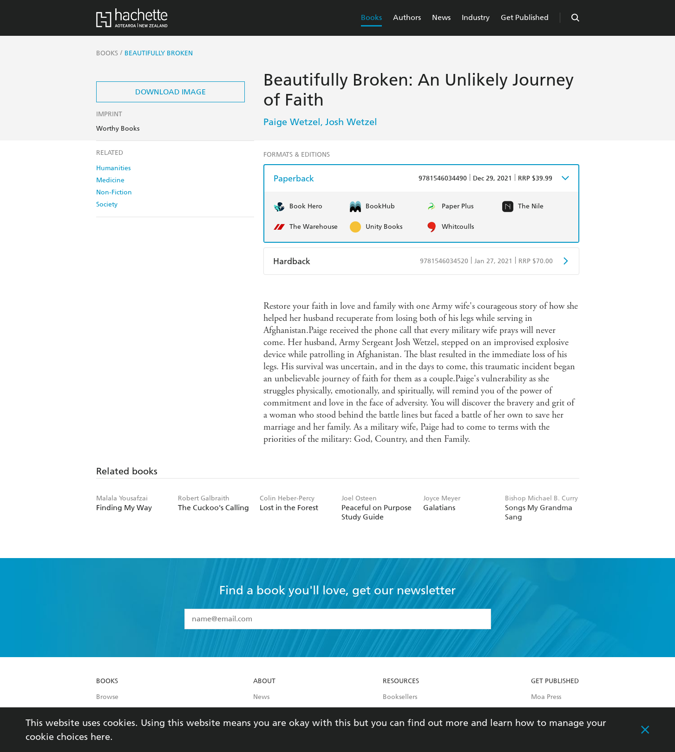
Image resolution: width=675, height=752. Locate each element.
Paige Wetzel (292, 121)
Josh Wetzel (351, 121)
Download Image (170, 91)
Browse (107, 697)
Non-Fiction (114, 192)
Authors (407, 17)
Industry (476, 17)
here (100, 736)
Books (371, 17)
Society (107, 204)
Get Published (525, 17)
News (441, 17)
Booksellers (400, 697)
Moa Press (546, 697)
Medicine (110, 180)
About (264, 681)
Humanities (113, 168)
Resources (401, 681)
